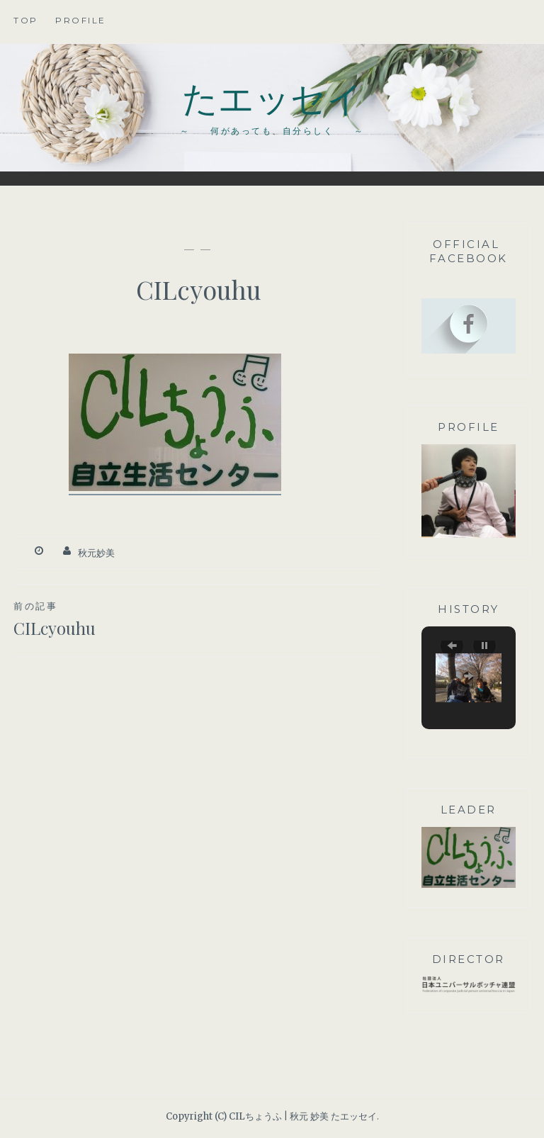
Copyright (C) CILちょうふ (224, 1116)
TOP (25, 20)
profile (80, 20)
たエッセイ (272, 96)
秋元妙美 (96, 553)
